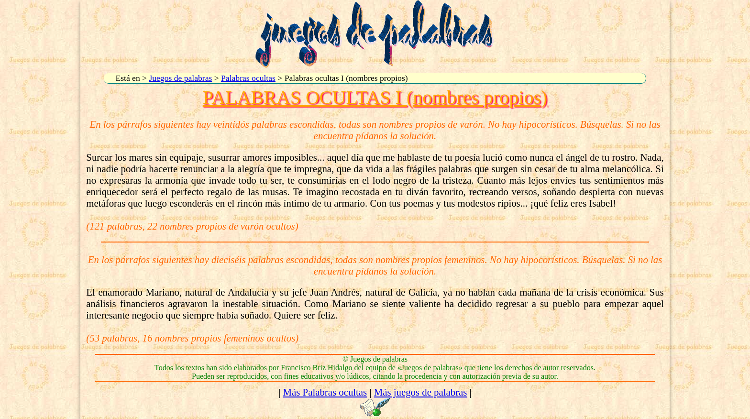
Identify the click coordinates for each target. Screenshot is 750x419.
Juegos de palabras (180, 78)
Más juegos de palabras (420, 391)
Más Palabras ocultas (325, 391)
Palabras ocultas (248, 78)
